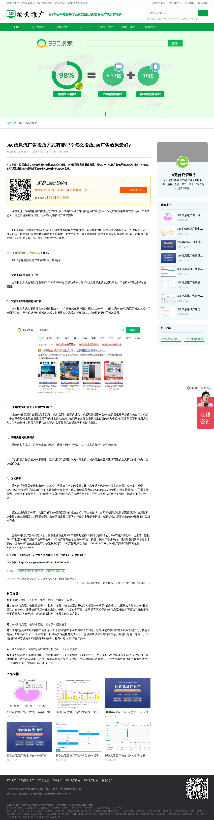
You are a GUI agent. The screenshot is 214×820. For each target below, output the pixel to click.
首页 (21, 123)
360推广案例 (128, 26)
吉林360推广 (78, 813)
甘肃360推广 (114, 810)
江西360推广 (64, 813)
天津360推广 (15, 816)
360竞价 (49, 810)
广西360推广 (141, 810)
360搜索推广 (39, 26)
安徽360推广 (60, 810)
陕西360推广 (188, 813)
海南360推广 (168, 810)
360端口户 (31, 807)
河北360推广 (181, 810)
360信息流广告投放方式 (171, 338)
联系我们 (150, 26)
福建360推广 (101, 810)
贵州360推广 (154, 810)
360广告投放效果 (194, 338)
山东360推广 (147, 813)
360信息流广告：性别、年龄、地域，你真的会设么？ (43, 599)
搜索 (203, 12)
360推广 (17, 26)
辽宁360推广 (91, 813)
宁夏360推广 (120, 813)
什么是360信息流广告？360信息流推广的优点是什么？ (47, 578)
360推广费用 (106, 26)
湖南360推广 (37, 813)
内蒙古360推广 (106, 813)
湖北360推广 (24, 813)
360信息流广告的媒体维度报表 (195, 282)
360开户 (84, 26)
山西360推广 (174, 813)
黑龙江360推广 (196, 810)
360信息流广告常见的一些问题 (195, 255)
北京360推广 (74, 810)
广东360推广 (127, 810)
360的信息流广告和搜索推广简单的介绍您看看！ (41, 624)
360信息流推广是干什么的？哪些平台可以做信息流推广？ (118, 582)
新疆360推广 (29, 816)
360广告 (32, 810)
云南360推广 (56, 816)
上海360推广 (161, 813)
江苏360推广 (51, 813)
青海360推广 (134, 813)
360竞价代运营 (60, 807)
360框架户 (44, 807)
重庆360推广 (87, 810)
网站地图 (203, 3)
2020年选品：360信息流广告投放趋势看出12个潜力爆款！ (46, 648)
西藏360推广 (42, 816)
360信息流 (62, 26)
